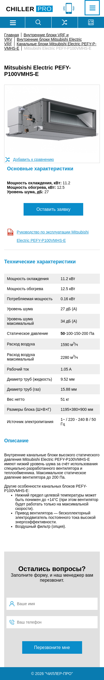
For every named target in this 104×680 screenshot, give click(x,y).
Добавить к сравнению (33, 159)
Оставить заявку (53, 209)
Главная (11, 35)
